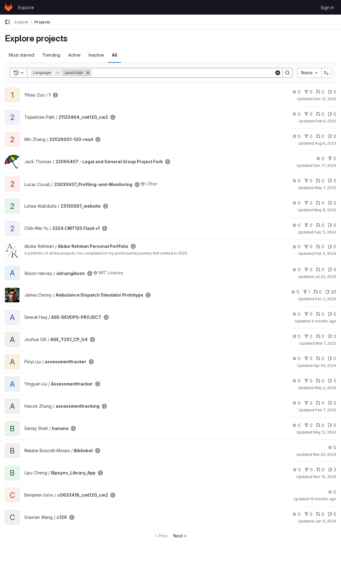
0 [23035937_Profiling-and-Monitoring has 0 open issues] (332, 180)
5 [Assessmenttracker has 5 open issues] (332, 380)
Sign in (327, 7)
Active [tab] (74, 55)
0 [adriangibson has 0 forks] (308, 269)
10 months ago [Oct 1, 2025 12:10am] (323, 499)
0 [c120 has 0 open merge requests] (320, 514)
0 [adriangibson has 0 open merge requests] (320, 269)
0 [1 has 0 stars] (296, 91)
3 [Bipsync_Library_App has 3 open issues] (332, 469)
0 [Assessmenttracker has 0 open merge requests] (320, 380)
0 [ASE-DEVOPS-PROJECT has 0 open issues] (332, 314)
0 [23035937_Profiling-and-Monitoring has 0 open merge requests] (320, 180)
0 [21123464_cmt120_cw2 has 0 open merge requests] (320, 114)
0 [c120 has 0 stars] (296, 514)
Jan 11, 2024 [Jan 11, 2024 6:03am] (325, 521)
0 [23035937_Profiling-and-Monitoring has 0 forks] (308, 180)
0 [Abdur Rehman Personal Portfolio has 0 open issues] (332, 246)
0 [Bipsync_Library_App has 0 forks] (308, 469)
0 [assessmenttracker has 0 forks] (308, 358)
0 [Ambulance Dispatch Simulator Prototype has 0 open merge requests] (318, 291)
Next (180, 535)
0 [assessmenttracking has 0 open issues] (332, 403)
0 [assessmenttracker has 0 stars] (296, 358)
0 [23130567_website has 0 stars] (296, 203)
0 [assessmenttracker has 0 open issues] (332, 358)
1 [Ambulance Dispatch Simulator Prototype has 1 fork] (306, 291)
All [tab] (114, 55)
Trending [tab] (51, 55)
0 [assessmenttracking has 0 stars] (296, 403)
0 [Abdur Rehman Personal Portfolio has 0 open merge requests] (320, 246)
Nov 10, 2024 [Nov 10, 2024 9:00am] (324, 476)
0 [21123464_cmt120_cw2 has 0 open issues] (332, 114)
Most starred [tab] (21, 55)
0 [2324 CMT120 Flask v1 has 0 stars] (296, 225)
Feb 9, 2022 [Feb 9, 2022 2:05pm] (325, 121)
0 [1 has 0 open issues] (332, 91)
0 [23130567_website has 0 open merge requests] (320, 203)
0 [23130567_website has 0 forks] (308, 203)
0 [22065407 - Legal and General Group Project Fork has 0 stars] (320, 158)
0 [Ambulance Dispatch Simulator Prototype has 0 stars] (295, 291)
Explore (26, 7)
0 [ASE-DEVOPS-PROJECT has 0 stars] (296, 314)
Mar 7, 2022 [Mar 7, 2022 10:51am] (326, 343)
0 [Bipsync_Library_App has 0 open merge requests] (320, 469)
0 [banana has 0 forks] (308, 425)
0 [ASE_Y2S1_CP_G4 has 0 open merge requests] (320, 336)
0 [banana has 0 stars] (296, 425)
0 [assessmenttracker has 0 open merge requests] (320, 358)
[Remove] (88, 72)
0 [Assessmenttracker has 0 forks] (308, 380)
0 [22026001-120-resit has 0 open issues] (332, 136)
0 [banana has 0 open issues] (332, 425)
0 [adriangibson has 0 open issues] (332, 269)
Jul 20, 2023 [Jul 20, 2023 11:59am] (325, 276)
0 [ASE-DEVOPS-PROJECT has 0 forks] (308, 314)
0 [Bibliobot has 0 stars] (332, 447)
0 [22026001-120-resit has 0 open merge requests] (320, 136)
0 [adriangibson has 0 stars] (296, 269)
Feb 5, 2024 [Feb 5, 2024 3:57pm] (325, 253)
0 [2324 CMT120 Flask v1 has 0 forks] (308, 225)
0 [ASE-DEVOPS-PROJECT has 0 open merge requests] (320, 314)
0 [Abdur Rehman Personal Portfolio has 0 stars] (296, 246)
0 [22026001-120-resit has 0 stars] (296, 136)
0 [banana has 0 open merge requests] (320, 425)
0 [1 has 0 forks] (308, 91)
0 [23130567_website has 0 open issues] (332, 203)
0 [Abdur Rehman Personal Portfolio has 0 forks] (308, 246)
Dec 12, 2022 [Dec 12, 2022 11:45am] (325, 99)
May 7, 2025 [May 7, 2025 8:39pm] (325, 187)
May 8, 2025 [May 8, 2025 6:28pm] (325, 210)
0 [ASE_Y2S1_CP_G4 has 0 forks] (308, 336)
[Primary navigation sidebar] (7, 22)
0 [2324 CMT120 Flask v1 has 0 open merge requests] (320, 225)
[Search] (183, 72)
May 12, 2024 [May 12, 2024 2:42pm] (324, 432)
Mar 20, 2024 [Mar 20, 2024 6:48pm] (324, 454)
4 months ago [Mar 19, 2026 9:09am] (323, 321)
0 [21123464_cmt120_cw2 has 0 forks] (308, 114)
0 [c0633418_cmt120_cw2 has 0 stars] (332, 491)
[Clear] (277, 72)
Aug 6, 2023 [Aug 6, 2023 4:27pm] (325, 143)
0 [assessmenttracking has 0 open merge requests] (320, 403)
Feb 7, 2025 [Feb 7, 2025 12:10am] (325, 410)
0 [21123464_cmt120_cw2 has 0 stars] (296, 114)
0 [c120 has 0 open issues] (332, 514)
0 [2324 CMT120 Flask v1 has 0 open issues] (332, 225)
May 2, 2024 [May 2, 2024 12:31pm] (325, 387)
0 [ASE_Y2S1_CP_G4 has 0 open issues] (332, 336)
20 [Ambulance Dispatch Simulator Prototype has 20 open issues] (330, 291)
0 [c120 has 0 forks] (308, 514)
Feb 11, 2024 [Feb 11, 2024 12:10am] (325, 232)
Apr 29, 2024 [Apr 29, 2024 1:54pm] (325, 365)
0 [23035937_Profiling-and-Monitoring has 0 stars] (296, 180)
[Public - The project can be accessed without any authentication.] (55, 95)
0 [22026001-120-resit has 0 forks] (308, 136)
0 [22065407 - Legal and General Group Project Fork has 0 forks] (332, 158)
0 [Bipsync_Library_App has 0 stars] (297, 469)
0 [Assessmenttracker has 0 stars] (296, 380)
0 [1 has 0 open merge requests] (320, 91)
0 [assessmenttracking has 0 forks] (308, 403)
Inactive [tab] (96, 55)
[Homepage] (8, 7)
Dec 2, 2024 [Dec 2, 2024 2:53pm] (325, 299)
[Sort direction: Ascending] (326, 73)
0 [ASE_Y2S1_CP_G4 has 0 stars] (296, 336)
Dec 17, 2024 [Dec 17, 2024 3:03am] (324, 165)
